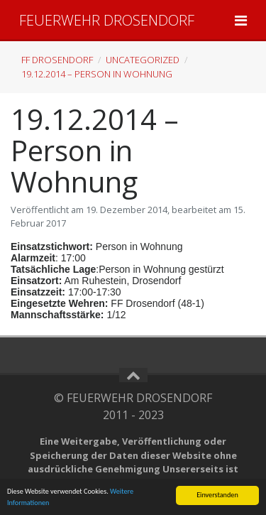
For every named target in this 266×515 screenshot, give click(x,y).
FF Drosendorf (57, 59)
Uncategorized (142, 59)
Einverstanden (217, 494)
